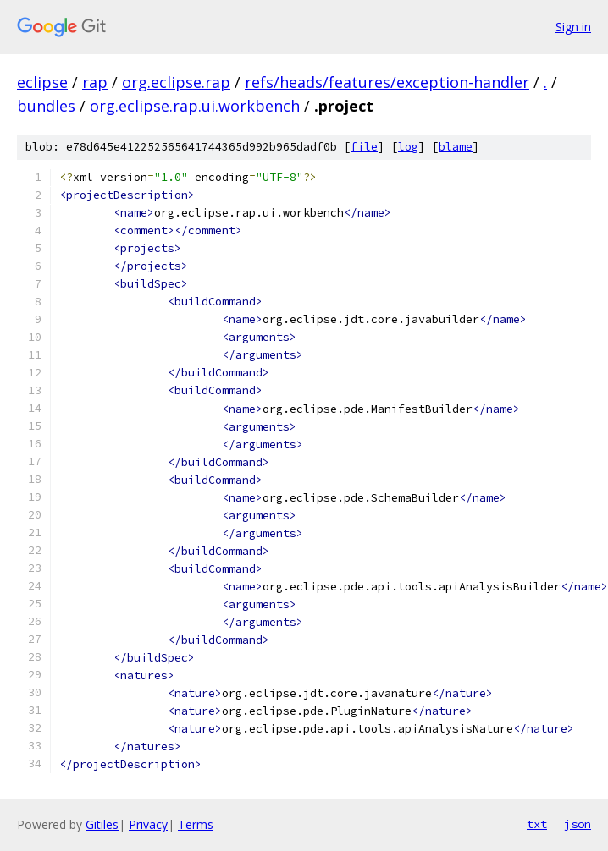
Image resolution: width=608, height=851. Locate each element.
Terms (195, 824)
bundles (46, 106)
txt (537, 824)
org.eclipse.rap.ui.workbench (195, 106)
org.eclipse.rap (176, 82)
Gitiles (102, 824)
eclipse (42, 82)
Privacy (148, 824)
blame (456, 147)
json (577, 824)
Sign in (573, 27)
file (364, 147)
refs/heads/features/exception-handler (387, 82)
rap (95, 82)
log (408, 147)
